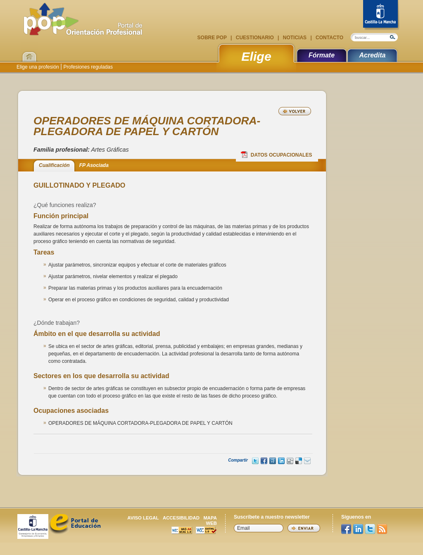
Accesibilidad (181, 517)
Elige (256, 56)
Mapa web (210, 520)
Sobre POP (212, 37)
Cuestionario (254, 37)
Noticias (294, 37)
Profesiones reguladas (87, 67)
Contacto (328, 37)
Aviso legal (143, 517)
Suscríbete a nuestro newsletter (272, 517)
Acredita (372, 55)
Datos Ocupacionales (276, 154)
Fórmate (322, 55)
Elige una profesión (38, 67)
